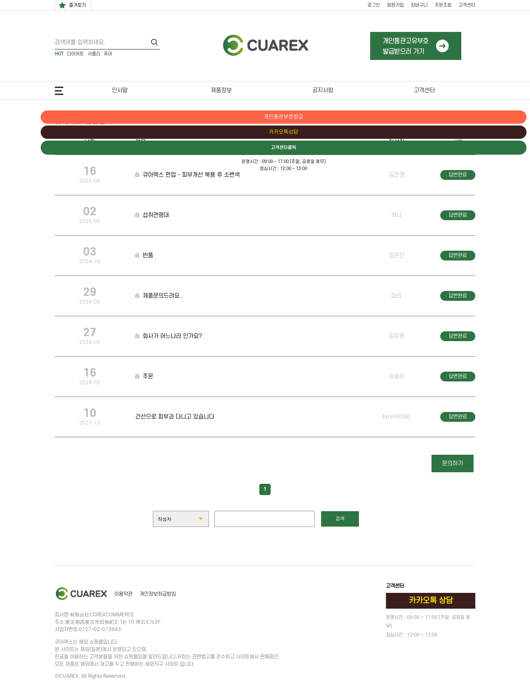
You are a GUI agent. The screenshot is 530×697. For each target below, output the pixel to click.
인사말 (120, 90)
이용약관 (123, 594)
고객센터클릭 (500, 148)
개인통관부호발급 (500, 117)
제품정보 (221, 90)
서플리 (94, 53)
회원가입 (395, 5)
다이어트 (75, 53)
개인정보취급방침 (158, 594)
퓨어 (108, 53)
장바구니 (419, 5)
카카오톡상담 (500, 132)
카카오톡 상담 (431, 600)
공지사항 (322, 90)
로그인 (373, 5)
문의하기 (452, 463)
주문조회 (443, 5)
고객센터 (466, 5)
